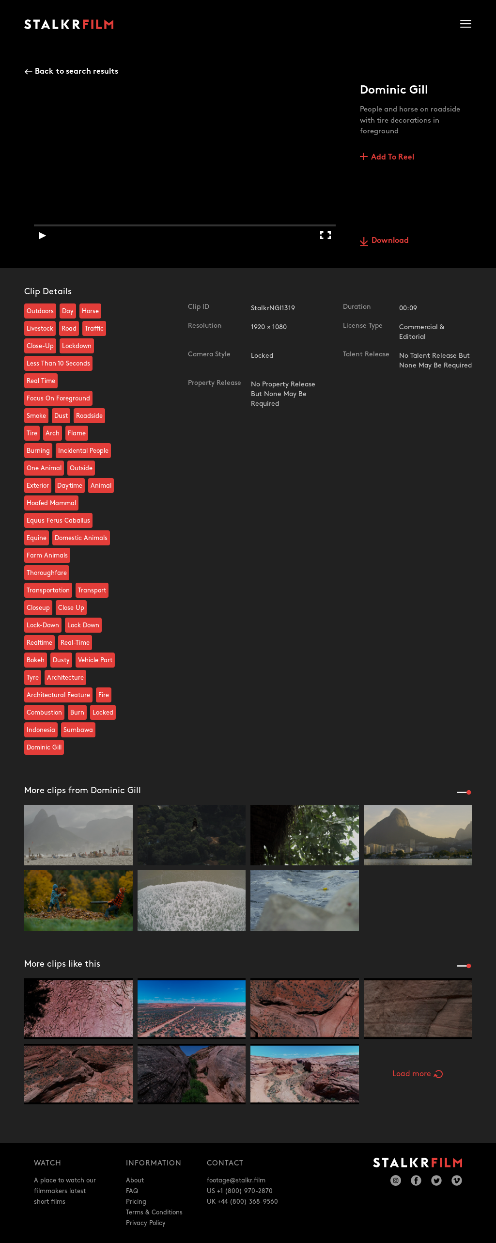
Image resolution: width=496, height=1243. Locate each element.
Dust (61, 416)
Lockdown (77, 346)
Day (68, 311)
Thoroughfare (47, 573)
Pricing (136, 1202)
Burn (77, 713)
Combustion (44, 713)
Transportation (48, 590)
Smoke (36, 416)
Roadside (89, 416)
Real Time (41, 381)
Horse (90, 311)
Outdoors (40, 311)
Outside (81, 468)
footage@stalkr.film (236, 1180)
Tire (32, 433)
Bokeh (36, 660)
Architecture (65, 678)
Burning (38, 451)
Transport (92, 590)
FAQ (132, 1191)
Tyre (33, 678)
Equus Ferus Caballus (58, 521)
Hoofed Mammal (51, 503)
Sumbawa (78, 730)
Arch (53, 433)
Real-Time (75, 643)
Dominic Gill (44, 747)
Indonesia (41, 730)
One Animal (44, 468)
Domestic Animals (81, 538)
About (135, 1180)
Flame (77, 433)
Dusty (61, 660)
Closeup (38, 608)
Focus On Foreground (58, 398)
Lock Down (83, 625)
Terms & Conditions (154, 1212)
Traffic (94, 329)
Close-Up (40, 346)
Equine (36, 538)
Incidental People (83, 451)
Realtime (39, 643)
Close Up (71, 608)
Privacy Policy (146, 1223)
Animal (101, 486)
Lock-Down (43, 625)
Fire (103, 695)
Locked (103, 713)
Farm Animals (47, 555)
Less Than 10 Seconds (58, 364)
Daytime (69, 486)
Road (69, 329)
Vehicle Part (95, 660)
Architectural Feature (58, 695)
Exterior (38, 486)
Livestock (40, 329)
